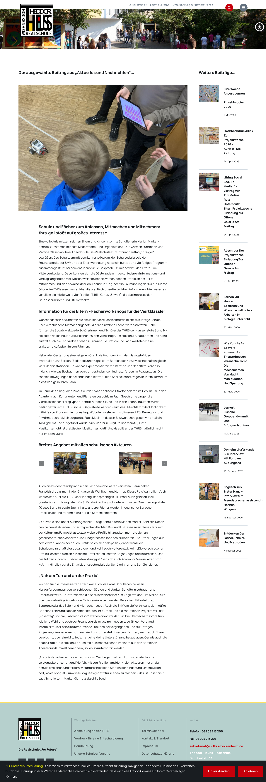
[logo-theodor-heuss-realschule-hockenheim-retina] (36, 5)
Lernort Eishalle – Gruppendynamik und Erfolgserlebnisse (236, 416)
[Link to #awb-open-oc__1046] (229, 7)
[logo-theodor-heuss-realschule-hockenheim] (29, 720)
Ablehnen (250, 771)
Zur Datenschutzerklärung (24, 766)
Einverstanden (219, 771)
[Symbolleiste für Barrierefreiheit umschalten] (259, 22)
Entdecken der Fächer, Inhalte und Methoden (234, 537)
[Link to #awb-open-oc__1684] (244, 7)
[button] (41, 463)
